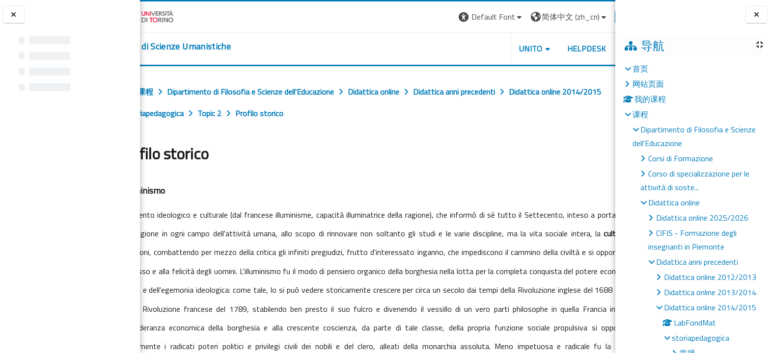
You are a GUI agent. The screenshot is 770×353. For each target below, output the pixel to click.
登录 (599, 17)
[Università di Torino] (170, 16)
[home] (200, 46)
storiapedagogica (700, 338)
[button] (460, 17)
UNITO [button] (500, 48)
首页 (640, 69)
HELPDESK (556, 48)
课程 (640, 114)
